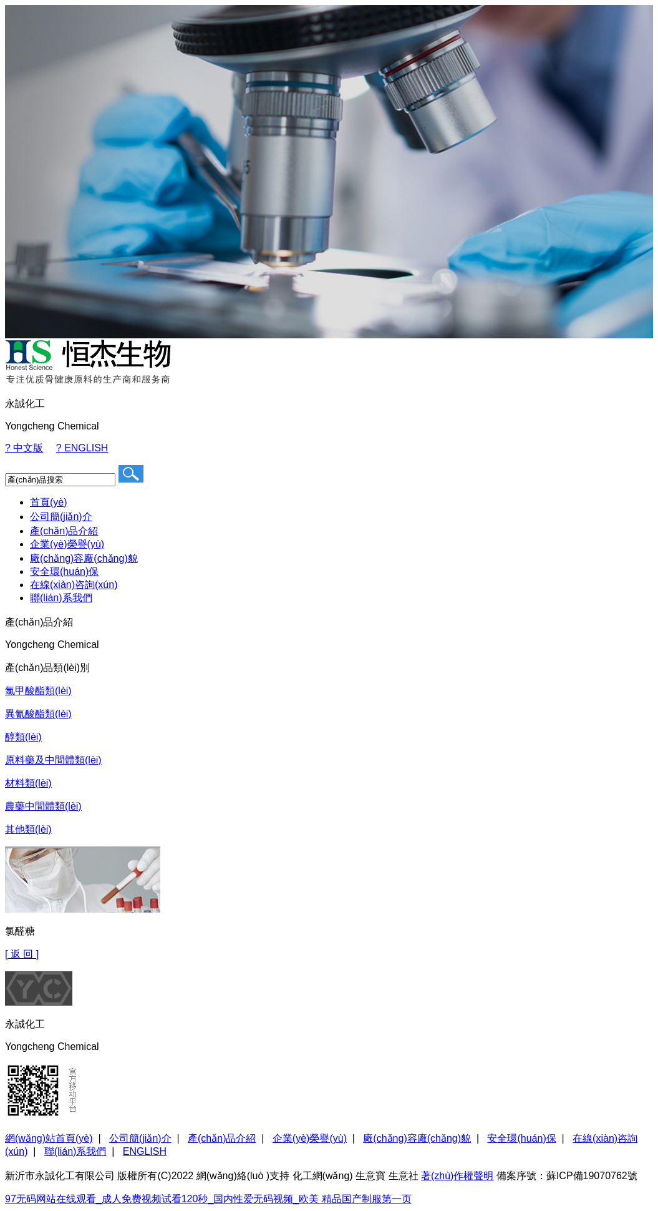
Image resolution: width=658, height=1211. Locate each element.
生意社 (404, 1175)
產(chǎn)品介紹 (64, 531)
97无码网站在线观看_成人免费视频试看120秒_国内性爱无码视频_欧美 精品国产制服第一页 (208, 1199)
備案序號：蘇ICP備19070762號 (566, 1175)
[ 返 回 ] (22, 954)
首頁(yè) (48, 502)
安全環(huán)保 (64, 571)
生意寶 (370, 1175)
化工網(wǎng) (323, 1175)
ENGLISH (145, 1151)
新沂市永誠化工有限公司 (60, 1175)
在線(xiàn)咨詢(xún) (73, 584)
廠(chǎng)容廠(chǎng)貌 (84, 558)
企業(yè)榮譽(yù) (67, 544)
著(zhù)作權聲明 (457, 1175)
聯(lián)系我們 (61, 597)
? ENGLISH (82, 448)
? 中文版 (24, 448)
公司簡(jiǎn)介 (61, 516)
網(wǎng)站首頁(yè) (49, 1138)
